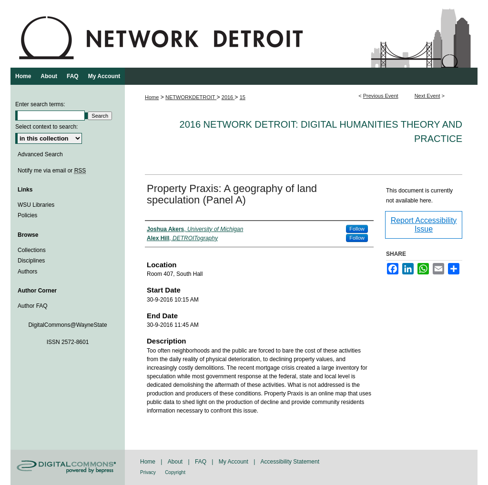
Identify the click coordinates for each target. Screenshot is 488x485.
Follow (357, 229)
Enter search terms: (40, 104)
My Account (233, 461)
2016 (228, 97)
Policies (27, 215)
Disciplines (31, 260)
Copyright (175, 472)
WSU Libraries (36, 205)
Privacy (148, 472)
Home (152, 97)
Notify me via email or (52, 170)
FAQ (200, 461)
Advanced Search (40, 154)
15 (242, 97)
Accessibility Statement (290, 461)
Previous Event (380, 96)
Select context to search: (46, 126)
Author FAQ (33, 306)
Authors (27, 271)
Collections (32, 250)
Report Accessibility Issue (424, 224)
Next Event (427, 96)
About (175, 461)
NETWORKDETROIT (190, 97)
